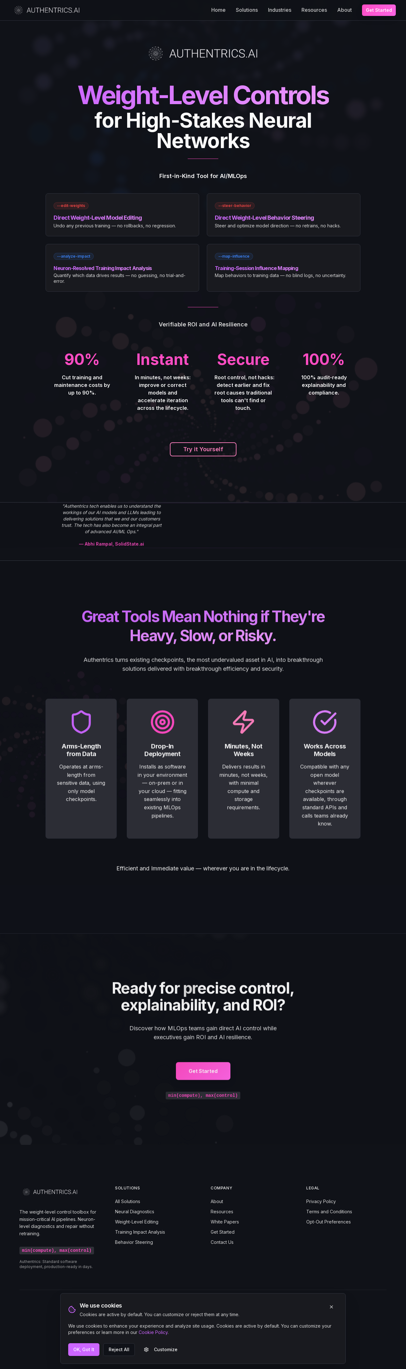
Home (218, 10)
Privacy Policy (321, 1201)
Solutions (247, 10)
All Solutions (127, 1201)
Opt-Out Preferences (328, 1221)
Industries (279, 10)
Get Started (379, 10)
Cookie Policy (153, 1332)
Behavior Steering (134, 1242)
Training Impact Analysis (140, 1232)
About (344, 10)
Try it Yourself (203, 449)
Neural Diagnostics (134, 1211)
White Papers (225, 1221)
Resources (314, 10)
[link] (122, 214)
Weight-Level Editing (136, 1221)
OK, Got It (83, 1349)
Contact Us (222, 1242)
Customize (161, 1349)
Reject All (119, 1349)
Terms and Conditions (329, 1211)
